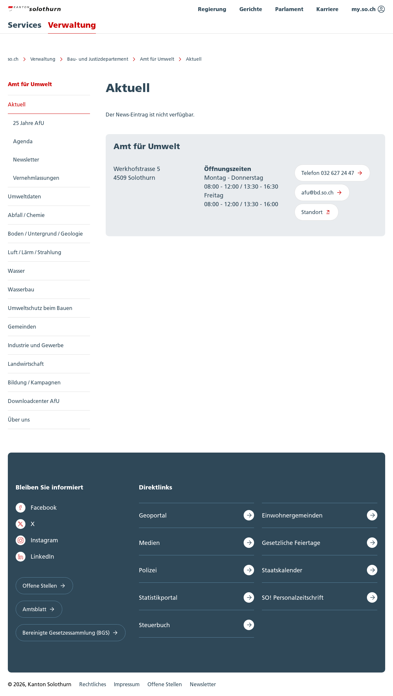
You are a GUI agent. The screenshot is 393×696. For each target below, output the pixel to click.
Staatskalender (282, 570)
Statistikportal (158, 597)
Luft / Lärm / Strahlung (34, 252)
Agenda (23, 141)
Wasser (16, 271)
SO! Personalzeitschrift (293, 597)
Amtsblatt (39, 609)
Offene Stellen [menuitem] (164, 684)
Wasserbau (21, 289)
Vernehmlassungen (36, 178)
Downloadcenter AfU (34, 401)
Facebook (36, 508)
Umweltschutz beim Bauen (40, 308)
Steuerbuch (154, 625)
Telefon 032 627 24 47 (332, 173)
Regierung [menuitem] (212, 9)
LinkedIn (35, 557)
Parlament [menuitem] (289, 9)
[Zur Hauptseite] (34, 7)
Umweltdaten (24, 196)
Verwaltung (42, 59)
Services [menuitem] (24, 25)
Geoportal (153, 515)
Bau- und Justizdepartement (97, 59)
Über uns (19, 419)
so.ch (13, 59)
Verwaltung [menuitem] (72, 25)
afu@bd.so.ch (322, 192)
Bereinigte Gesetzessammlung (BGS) (71, 632)
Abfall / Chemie (26, 215)
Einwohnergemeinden (292, 515)
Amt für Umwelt (157, 59)
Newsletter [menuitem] (203, 684)
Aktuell (194, 59)
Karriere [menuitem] (327, 9)
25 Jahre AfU (28, 123)
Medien (149, 543)
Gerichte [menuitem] (250, 9)
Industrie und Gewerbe (36, 345)
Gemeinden (22, 326)
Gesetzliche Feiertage (291, 543)
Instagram (37, 540)
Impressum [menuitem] (127, 684)
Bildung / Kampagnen (34, 382)
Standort (316, 212)
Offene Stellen (44, 585)
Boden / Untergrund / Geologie (45, 233)
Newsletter (26, 159)
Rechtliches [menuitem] (92, 684)
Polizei (148, 570)
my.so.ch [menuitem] (368, 9)
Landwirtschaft (26, 364)
